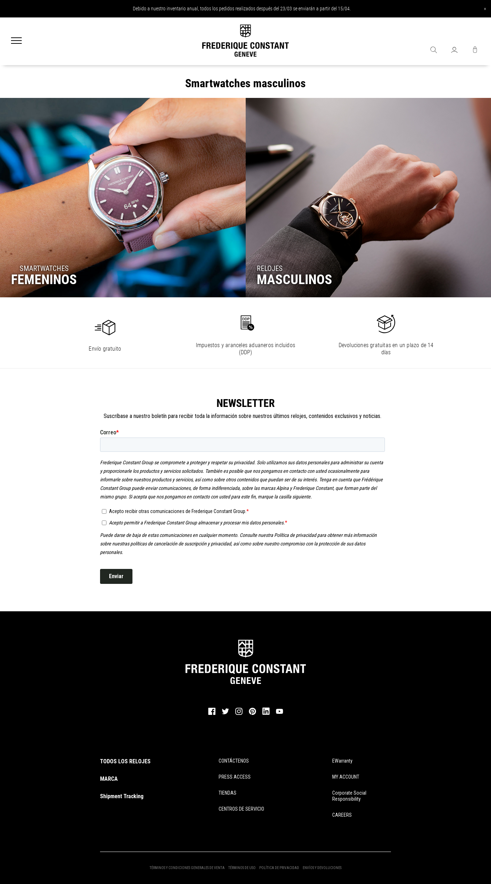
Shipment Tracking (121, 796)
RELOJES (270, 268)
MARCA (109, 778)
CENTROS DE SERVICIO (241, 809)
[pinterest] (252, 713)
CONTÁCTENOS (234, 761)
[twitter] (225, 713)
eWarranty (342, 761)
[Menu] (16, 41)
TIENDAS (227, 793)
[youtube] (279, 712)
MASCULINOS (294, 279)
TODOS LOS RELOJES (125, 761)
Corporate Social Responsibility (349, 796)
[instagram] (239, 713)
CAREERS (342, 815)
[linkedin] (266, 714)
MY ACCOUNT (345, 777)
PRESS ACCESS (235, 777)
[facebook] (211, 713)
